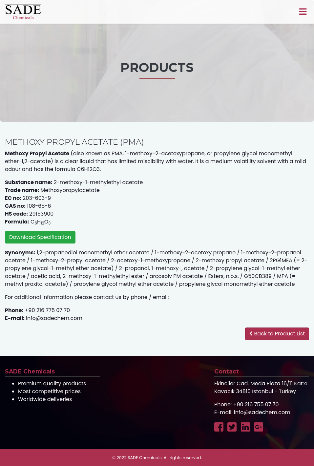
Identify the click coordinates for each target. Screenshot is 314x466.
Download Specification (40, 237)
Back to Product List (277, 333)
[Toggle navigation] (303, 11)
